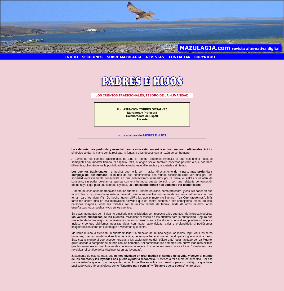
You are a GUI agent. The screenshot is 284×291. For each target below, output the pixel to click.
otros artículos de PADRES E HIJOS (142, 135)
